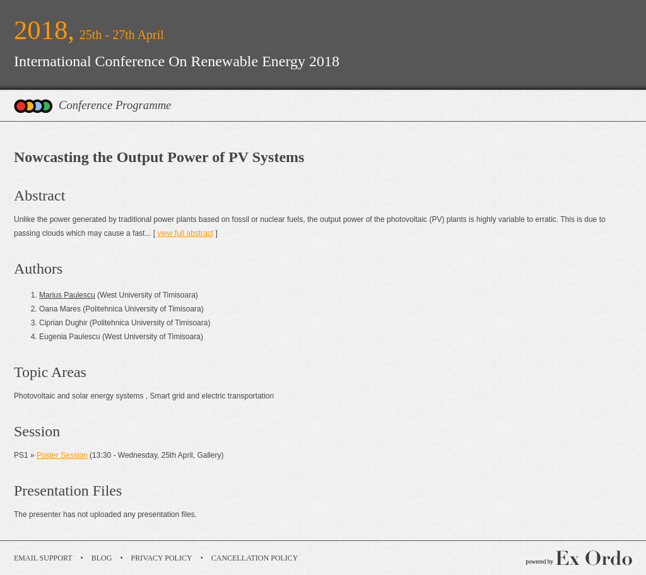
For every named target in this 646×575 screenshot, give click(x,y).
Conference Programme (115, 105)
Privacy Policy (161, 558)
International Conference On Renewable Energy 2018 (176, 61)
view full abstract (185, 233)
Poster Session (62, 455)
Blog (101, 558)
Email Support (43, 558)
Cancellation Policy (254, 558)
